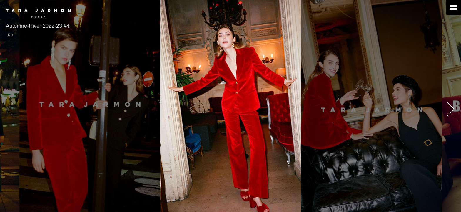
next (450, 109)
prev (10, 109)
